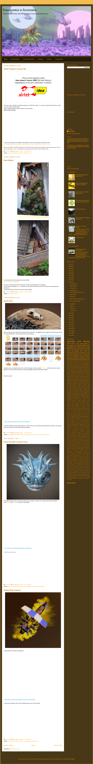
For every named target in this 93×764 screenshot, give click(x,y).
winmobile (73, 478)
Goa (82, 419)
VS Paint (87, 348)
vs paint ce (76, 396)
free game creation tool (83, 456)
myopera (74, 393)
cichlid (79, 371)
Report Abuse (71, 483)
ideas (82, 374)
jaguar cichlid (69, 462)
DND (15, 153)
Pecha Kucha (76, 428)
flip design (74, 359)
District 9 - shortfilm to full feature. (74, 417)
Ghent (77, 419)
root (87, 375)
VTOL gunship (81, 440)
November (73, 286)
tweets (69, 474)
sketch (68, 351)
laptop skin (71, 392)
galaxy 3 (69, 374)
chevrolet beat (86, 364)
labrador (81, 462)
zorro (68, 360)
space (86, 362)
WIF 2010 (86, 441)
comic (79, 384)
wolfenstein (85, 397)
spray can (86, 470)
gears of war (78, 458)
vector (73, 377)
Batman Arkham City (72, 368)
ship (24, 741)
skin (82, 362)
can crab (69, 384)
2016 (70, 315)
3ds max (77, 363)
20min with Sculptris (81, 400)
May (71, 306)
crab (84, 384)
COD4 (73, 408)
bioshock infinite (77, 383)
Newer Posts (8, 745)
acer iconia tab (79, 370)
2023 (70, 270)
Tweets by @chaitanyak (73, 168)
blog (87, 360)
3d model (85, 350)
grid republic (72, 388)
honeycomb (69, 389)
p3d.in (86, 393)
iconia (78, 460)
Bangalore (69, 352)
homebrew (81, 459)
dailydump (69, 452)
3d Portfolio (15, 59)
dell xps (74, 452)
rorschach (81, 467)
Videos (40, 59)
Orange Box (76, 427)
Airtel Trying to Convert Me (15, 69)
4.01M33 (73, 401)
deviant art (71, 366)
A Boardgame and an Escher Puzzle (81, 250)
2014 (70, 319)
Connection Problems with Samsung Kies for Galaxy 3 (82, 201)
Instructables (75, 360)
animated (75, 355)
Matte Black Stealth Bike (84, 424)
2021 (70, 275)
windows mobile (78, 348)
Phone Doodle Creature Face (16, 442)
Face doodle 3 (8, 548)
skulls (82, 376)
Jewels (73, 423)
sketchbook (75, 394)
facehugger (77, 387)
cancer (74, 384)
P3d (82, 427)
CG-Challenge (84, 363)
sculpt (24, 586)
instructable (85, 389)
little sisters (87, 462)
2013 (70, 322)
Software (76, 380)
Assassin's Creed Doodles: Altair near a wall (77, 404)
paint (77, 375)
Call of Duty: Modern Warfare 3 (78, 410)
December (73, 283)
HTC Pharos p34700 (83, 421)
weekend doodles (71, 397)
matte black (85, 463)
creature (14, 586)
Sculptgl (8, 502)
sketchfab (43, 434)
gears (83, 387)
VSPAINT (69, 348)
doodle (72, 362)
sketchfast (76, 376)
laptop (76, 390)
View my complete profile (73, 133)
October (72, 288)
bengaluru (69, 383)
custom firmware (81, 385)
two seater (69, 396)
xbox (77, 478)
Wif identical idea (76, 447)
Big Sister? (84, 406)
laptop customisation (85, 390)
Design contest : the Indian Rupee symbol (82, 192)
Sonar (86, 432)
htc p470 (86, 459)
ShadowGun (75, 431)
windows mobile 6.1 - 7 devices (75, 476)
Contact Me (59, 59)
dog (25, 434)
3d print (85, 351)
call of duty (85, 383)
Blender (86, 341)
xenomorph (69, 363)
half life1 (69, 459)
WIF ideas (69, 443)
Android (10, 586)
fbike (87, 372)
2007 (70, 335)
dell (87, 358)
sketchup (85, 354)
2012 (70, 324)
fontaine (74, 456)
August (72, 304)
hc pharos (74, 459)
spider (32, 741)
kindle (71, 390)
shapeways (69, 376)
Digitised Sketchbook (84, 416)
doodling (84, 452)
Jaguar (68, 423)
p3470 (82, 366)
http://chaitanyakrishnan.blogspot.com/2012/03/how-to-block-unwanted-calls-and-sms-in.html (27, 144)
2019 (70, 279)
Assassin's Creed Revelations (73, 405)
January (72, 310)
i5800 (74, 460)
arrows (68, 371)
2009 (70, 331)
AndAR (78, 401)
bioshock (82, 360)
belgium (86, 381)
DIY (85, 347)
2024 (70, 268)
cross (86, 451)
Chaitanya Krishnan (17, 421)
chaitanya (74, 371)
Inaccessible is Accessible (20, 10)
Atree (19, 286)
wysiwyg (69, 398)
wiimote (88, 475)
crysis (88, 384)
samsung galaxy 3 (83, 359)
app (81, 355)
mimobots (71, 375)
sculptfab (28, 586)
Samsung (69, 364)
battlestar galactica (81, 448)
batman (70, 358)
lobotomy (70, 463)
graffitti (88, 387)
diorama (16, 293)
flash (68, 359)
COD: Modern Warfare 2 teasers (83, 408)
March (72, 308)
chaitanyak (81, 358)
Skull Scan (7, 421)
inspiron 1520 (77, 389)
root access (69, 467)
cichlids (84, 371)
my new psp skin (80, 237)
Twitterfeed (75, 439)
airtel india (10, 153)
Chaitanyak (72, 131)
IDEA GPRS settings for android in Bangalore (82, 184)
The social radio (71, 381)
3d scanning (11, 434)
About (49, 59)
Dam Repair (8, 160)
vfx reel (74, 474)
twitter (86, 355)
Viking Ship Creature (12, 590)
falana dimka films (79, 372)
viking (36, 741)
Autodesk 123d (84, 367)
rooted (75, 467)
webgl (42, 586)
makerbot (87, 374)
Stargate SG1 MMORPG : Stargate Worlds (81, 433)
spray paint (69, 471)
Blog (5, 59)
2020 (70, 277)
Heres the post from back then (11, 281)
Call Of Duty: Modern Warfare (74, 409)
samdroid (69, 394)
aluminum (79, 381)
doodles (83, 352)
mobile (77, 366)
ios (67, 390)
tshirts (84, 472)
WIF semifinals (77, 443)
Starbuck (69, 433)
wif (77, 377)
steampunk (69, 367)
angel (86, 370)
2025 (70, 266)
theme (86, 376)
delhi (72, 387)
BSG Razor (77, 406)
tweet (89, 472)
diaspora (79, 452)
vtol (87, 396)
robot (88, 352)
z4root (85, 478)
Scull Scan (8, 301)
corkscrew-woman (78, 451)
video (79, 474)
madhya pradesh (77, 463)
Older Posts (58, 745)
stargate (75, 471)
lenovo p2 (32, 434)
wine (85, 476)
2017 (70, 313)
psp (77, 362)
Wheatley (74, 445)
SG (73, 429)
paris (82, 375)
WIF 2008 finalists (79, 441)
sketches (76, 351)
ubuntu (69, 356)
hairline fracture (83, 388)
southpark (80, 470)
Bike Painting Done (80, 209)
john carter (76, 462)
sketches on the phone (72, 470)
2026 (70, 264)
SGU (77, 429)
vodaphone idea (27, 153)
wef (67, 475)
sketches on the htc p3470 (82, 468)
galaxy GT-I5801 (70, 458)
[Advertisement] (78, 81)
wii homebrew (82, 475)
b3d (80, 364)
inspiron (86, 460)
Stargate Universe (84, 380)
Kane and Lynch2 (84, 379)
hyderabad (69, 460)
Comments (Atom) (15, 748)
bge (87, 448)
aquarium (76, 352)
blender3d (16, 434)
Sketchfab (27, 421)
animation (75, 364)
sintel (74, 468)
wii (79, 397)
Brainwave (81, 368)
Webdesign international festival (81, 356)
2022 (70, 273)
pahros (68, 466)
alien (70, 350)
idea (82, 460)
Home (33, 745)
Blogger (72, 759)
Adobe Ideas (77, 367)
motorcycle (77, 350)
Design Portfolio (28, 59)
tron (87, 394)
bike (76, 358)
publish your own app (76, 466)
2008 (70, 333)
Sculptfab (15, 502)
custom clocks (72, 385)
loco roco (78, 392)
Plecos (83, 428)
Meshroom (44, 368)
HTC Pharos (77, 347)
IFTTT (73, 343)
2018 (70, 281)
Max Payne (69, 380)
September (73, 290)
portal (86, 366)
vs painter (82, 396)
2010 (70, 328)
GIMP (76, 379)
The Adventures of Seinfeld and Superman (77, 435)
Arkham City (85, 401)
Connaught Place (77, 412)
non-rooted (81, 393)
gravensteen (85, 458)
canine (21, 434)
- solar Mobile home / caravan (79, 398)
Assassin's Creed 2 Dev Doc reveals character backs (77, 402)
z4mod (81, 478)
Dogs (28, 434)
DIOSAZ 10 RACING (77, 413)
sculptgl (33, 586)
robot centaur (85, 466)
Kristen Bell (84, 423)
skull (48, 434)
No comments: (28, 151)
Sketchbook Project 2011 (77, 432)
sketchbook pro (77, 354)
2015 (70, 317)
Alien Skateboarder (73, 246)
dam (12, 293)
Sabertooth (81, 429)
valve (68, 377)
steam (68, 355)
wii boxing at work (74, 475)
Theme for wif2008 (76, 437)
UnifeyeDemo (81, 439)
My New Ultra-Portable (73, 425)
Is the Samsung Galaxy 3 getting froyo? (82, 175)
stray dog (81, 471)
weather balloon (85, 474)
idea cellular (20, 153)
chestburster (69, 451)
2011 (70, 326)
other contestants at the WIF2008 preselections (77, 464)
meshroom (38, 434)
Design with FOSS (74, 416)
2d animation (83, 377)
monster (20, 741)
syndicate (82, 394)
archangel (74, 448)
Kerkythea (78, 423)
